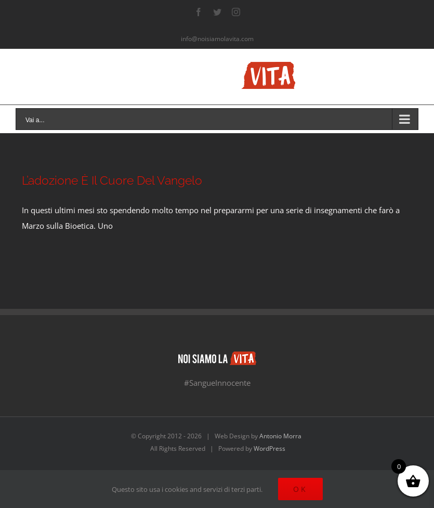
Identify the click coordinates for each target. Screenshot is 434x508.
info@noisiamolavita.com (217, 38)
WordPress (269, 448)
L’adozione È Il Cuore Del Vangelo (112, 180)
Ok (300, 489)
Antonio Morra (280, 436)
